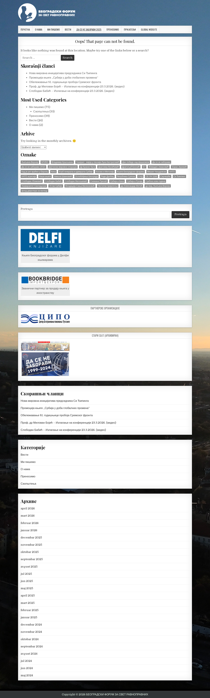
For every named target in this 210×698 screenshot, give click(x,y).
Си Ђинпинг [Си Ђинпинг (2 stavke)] (179, 176)
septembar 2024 (32, 646)
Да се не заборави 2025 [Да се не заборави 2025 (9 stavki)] (33, 167)
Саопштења (41, 111)
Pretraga (26, 208)
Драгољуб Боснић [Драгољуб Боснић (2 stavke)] (131, 167)
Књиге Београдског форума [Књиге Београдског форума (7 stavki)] (130, 171)
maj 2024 (27, 675)
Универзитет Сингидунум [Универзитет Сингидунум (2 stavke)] (33, 186)
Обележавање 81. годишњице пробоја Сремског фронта (65, 82)
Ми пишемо (53, 29)
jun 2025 (27, 581)
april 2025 (28, 595)
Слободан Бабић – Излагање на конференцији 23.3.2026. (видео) (71, 91)
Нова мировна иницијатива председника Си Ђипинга (63, 73)
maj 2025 (27, 588)
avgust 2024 (29, 653)
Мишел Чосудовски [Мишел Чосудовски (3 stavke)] (156, 171)
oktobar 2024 (30, 639)
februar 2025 (30, 610)
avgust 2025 (29, 566)
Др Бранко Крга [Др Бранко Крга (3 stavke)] (87, 167)
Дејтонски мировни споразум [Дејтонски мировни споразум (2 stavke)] (63, 167)
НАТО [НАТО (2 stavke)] (172, 171)
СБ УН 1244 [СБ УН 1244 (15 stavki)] (151, 176)
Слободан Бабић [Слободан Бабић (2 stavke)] (53, 181)
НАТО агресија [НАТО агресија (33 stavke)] (28, 176)
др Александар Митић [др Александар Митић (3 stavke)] (131, 186)
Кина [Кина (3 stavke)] (53, 171)
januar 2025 (29, 617)
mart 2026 (28, 515)
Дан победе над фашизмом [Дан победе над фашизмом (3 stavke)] (135, 162)
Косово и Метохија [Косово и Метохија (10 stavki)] (105, 171)
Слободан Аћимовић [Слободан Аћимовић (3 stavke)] (31, 181)
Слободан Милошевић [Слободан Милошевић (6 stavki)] (76, 181)
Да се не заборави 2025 (88, 29)
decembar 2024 (31, 624)
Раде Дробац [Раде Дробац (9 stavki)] (107, 176)
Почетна (25, 29)
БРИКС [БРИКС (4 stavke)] (44, 162)
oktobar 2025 (30, 552)
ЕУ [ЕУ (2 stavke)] (144, 167)
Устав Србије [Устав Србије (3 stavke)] (55, 186)
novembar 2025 (31, 544)
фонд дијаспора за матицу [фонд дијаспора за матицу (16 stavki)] (34, 190)
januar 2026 (29, 530)
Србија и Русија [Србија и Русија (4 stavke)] (134, 181)
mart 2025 (28, 603)
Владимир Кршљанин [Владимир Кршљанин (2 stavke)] (62, 162)
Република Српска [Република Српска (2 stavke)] (126, 176)
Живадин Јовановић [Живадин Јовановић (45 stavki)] (159, 167)
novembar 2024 (31, 631)
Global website (149, 29)
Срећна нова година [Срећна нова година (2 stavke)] (155, 181)
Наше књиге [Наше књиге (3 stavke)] (45, 176)
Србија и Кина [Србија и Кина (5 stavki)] (117, 181)
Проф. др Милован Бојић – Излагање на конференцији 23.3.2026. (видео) (77, 86)
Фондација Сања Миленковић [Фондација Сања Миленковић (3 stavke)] (80, 186)
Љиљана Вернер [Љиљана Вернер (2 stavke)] (29, 162)
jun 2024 (27, 668)
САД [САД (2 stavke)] (140, 176)
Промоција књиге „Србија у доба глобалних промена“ (63, 77)
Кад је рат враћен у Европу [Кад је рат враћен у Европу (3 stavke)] (34, 171)
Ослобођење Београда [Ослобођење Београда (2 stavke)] (86, 176)
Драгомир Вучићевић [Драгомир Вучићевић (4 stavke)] (108, 167)
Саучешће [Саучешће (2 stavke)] (165, 176)
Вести (68, 29)
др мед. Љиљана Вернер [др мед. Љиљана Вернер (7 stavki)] (157, 186)
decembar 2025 (31, 537)
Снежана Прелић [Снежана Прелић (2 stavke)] (98, 181)
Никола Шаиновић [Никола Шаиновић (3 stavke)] (63, 176)
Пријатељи (130, 29)
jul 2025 (26, 573)
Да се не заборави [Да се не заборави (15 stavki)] (161, 162)
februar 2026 (30, 523)
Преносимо (112, 29)
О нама (38, 29)
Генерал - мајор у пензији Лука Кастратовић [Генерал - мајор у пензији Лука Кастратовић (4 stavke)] (97, 162)
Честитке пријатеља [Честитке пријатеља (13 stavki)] (108, 186)
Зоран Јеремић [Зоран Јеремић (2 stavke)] (179, 167)
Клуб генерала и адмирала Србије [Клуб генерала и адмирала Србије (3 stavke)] (76, 171)
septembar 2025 (32, 559)
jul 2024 (26, 661)
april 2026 (28, 508)
